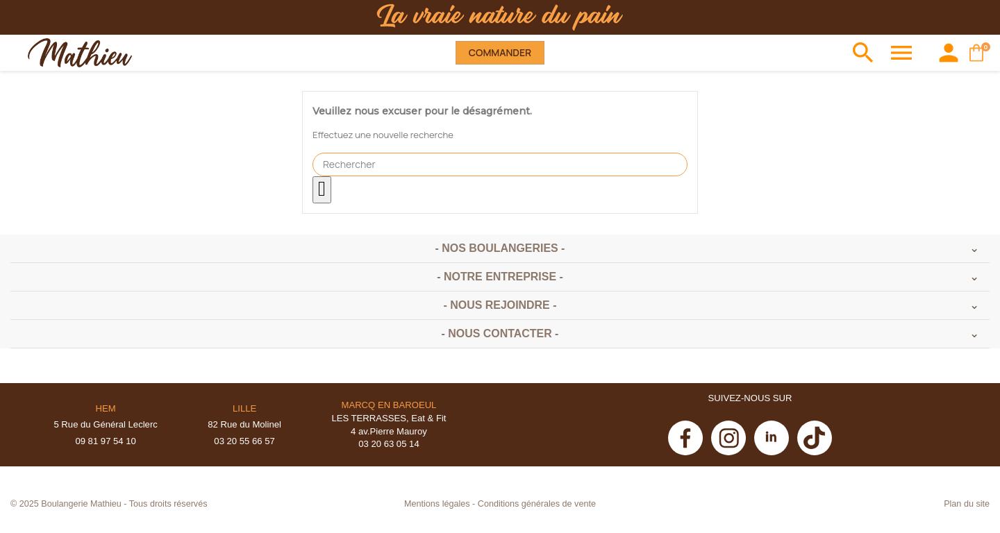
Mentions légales (437, 504)
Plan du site (967, 504)
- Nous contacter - (500, 333)
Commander (500, 52)
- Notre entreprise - (500, 276)
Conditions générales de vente (537, 504)
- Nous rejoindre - (500, 305)
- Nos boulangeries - (500, 248)
